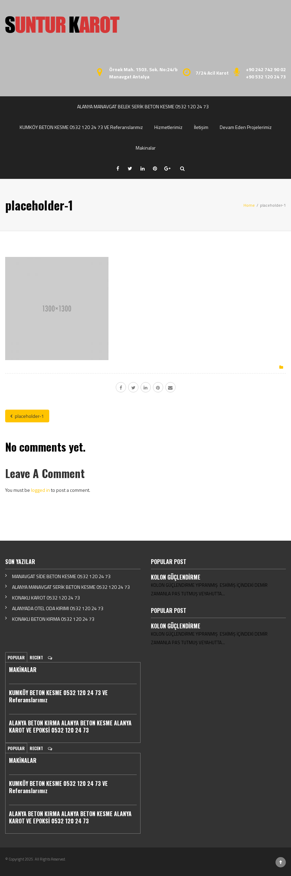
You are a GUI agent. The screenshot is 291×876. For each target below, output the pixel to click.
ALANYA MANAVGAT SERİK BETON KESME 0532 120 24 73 (71, 587)
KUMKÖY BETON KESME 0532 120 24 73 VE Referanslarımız (81, 127)
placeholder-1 (27, 416)
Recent (36, 657)
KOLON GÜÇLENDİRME (175, 577)
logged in (40, 490)
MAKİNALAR (23, 670)
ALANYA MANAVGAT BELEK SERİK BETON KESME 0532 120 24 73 (143, 106)
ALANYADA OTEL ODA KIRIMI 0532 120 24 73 (57, 608)
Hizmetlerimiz (168, 127)
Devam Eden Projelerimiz (246, 127)
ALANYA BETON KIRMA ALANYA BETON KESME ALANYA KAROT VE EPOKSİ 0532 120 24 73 (70, 726)
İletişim (201, 127)
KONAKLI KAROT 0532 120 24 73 (46, 597)
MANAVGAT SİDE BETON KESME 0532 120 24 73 (61, 576)
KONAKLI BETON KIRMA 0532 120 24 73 (53, 619)
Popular (16, 657)
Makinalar (146, 147)
